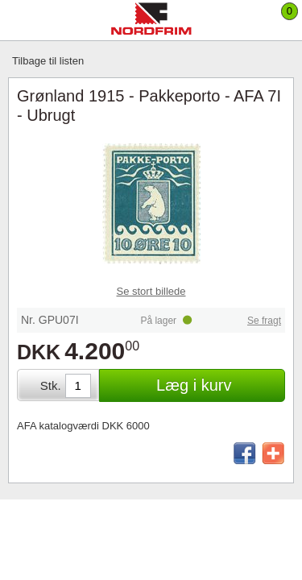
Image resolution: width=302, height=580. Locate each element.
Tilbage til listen (48, 61)
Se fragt (264, 320)
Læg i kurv (193, 385)
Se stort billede (151, 291)
